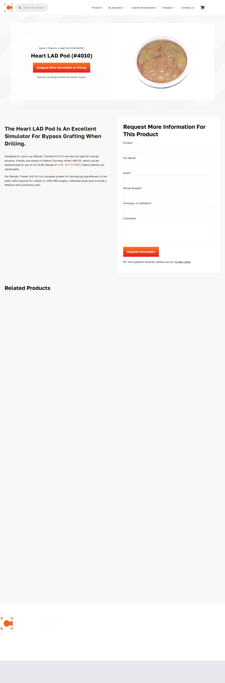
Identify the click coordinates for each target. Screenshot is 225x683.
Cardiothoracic (64, 77)
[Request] (61, 68)
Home (42, 48)
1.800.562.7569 (53, 618)
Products (52, 48)
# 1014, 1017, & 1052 (67, 164)
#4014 (57, 156)
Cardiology (52, 77)
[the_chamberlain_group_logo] (8, 5)
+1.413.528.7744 (52, 624)
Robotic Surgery (78, 77)
